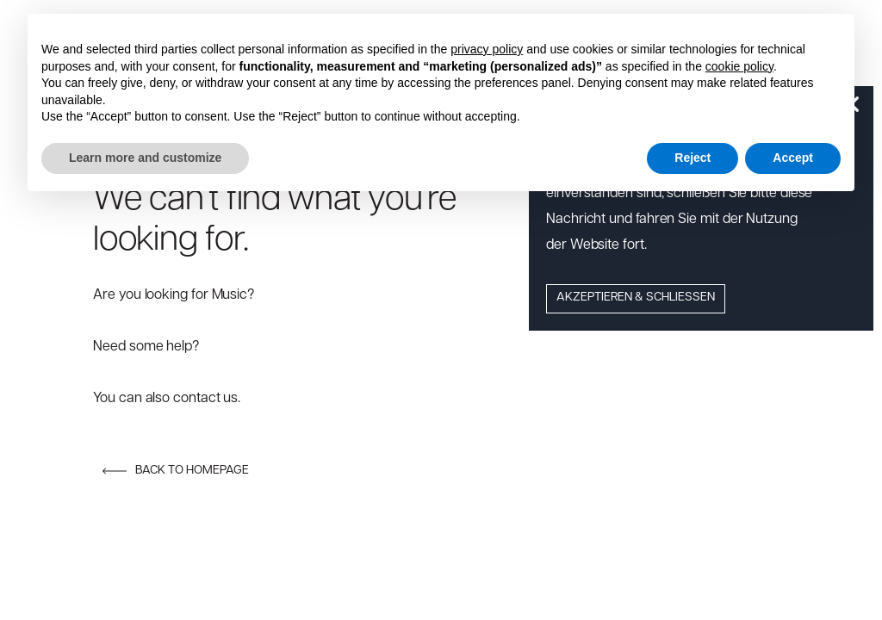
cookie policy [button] (739, 66)
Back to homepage (175, 470)
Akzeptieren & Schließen (635, 297)
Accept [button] (793, 157)
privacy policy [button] (486, 49)
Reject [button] (692, 157)
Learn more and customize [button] (145, 157)
